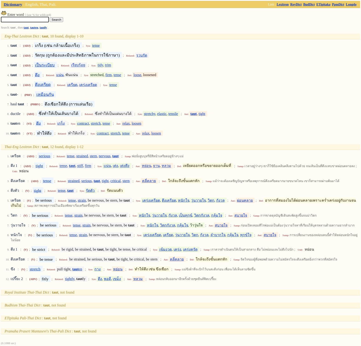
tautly (43, 27)
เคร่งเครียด (88, 85)
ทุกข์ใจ (245, 235)
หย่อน (146, 166)
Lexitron (283, 4)
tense (96, 45)
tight (201, 114)
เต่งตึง (124, 166)
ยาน (156, 166)
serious (44, 156)
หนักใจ (183, 200)
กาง (97, 269)
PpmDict (338, 4)
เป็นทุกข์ (185, 215)
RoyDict (296, 4)
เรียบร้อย (78, 65)
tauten (34, 27)
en (77, 269)
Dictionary (13, 4)
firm (108, 75)
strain (82, 200)
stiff (80, 166)
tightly (70, 279)
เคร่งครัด (190, 249)
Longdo (351, 4)
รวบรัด (141, 55)
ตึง (37, 74)
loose (137, 75)
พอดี (107, 279)
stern (93, 156)
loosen (136, 123)
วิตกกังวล (201, 215)
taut (26, 27)
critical (116, 181)
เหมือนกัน (45, 94)
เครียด (72, 85)
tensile (173, 114)
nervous (105, 156)
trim (108, 65)
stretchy (149, 114)
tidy (100, 65)
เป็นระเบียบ (45, 65)
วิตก (211, 200)
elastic (161, 114)
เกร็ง (61, 123)
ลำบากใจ (217, 235)
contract (83, 123)
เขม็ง (117, 279)
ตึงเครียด (43, 84)
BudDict (309, 4)
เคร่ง (177, 249)
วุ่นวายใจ (198, 200)
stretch (96, 123)
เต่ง (115, 166)
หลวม (166, 166)
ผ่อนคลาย (245, 200)
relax (126, 123)
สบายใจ (240, 215)
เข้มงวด (165, 249)
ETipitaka (323, 4)
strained (82, 156)
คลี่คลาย (149, 181)
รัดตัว (90, 190)
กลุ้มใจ (216, 215)
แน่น (60, 75)
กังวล (220, 200)
